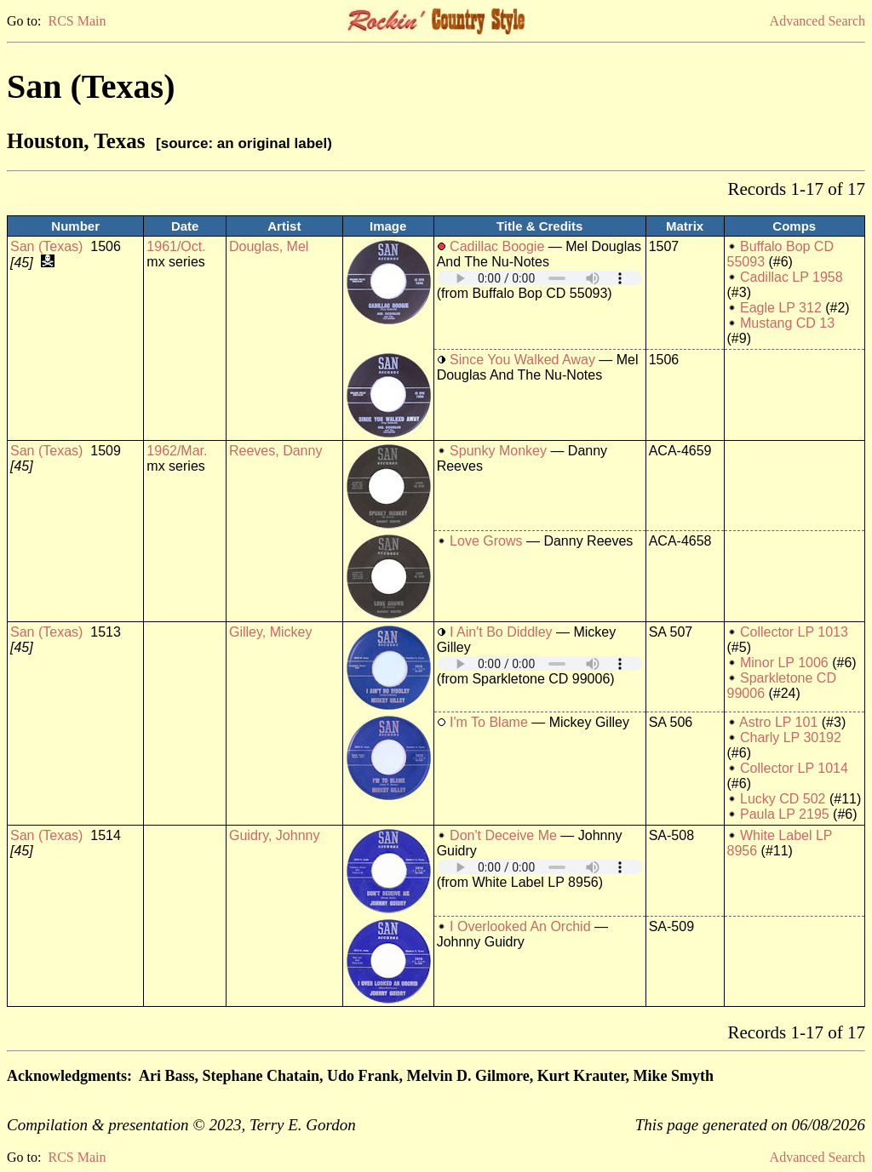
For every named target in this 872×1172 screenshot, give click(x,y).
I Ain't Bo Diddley (501, 632)
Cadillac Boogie (497, 246)
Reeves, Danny (275, 450)
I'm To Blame (489, 722)
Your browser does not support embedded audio (540, 278)
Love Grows (486, 541)
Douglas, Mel (268, 246)
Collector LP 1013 (794, 632)
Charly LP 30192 (790, 737)
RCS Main (77, 21)
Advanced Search (817, 21)
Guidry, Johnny (274, 835)
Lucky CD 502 (783, 799)
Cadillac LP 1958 (791, 277)
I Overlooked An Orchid (520, 926)
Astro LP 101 (778, 722)
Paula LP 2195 (784, 814)
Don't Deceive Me (503, 835)
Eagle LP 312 (781, 307)
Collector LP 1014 (794, 768)
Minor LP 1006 (784, 662)
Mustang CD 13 (787, 323)
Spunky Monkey (498, 450)
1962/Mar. (176, 450)
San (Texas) (46, 246)
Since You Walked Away (522, 359)
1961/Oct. (175, 246)
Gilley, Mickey (271, 632)
